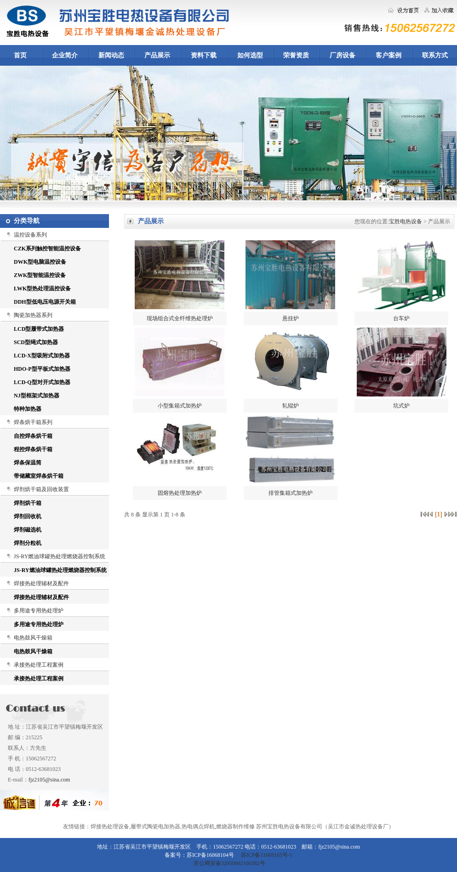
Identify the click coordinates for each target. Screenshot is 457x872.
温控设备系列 (30, 235)
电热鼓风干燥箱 (33, 637)
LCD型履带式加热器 (39, 329)
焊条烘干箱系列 (33, 422)
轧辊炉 (290, 405)
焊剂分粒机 (27, 543)
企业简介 (65, 55)
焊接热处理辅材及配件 (41, 583)
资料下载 (204, 55)
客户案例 (388, 55)
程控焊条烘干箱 (33, 449)
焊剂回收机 (27, 516)
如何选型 (250, 55)
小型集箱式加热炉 (180, 405)
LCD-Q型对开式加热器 (42, 382)
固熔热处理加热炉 (180, 493)
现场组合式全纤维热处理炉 (180, 318)
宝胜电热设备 (405, 221)
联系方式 (435, 55)
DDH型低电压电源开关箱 (45, 302)
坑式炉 (401, 405)
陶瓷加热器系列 (33, 315)
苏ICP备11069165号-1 (266, 855)
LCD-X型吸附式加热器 (42, 355)
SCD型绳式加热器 (36, 342)
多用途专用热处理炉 (38, 610)
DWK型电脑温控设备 (40, 262)
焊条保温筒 (27, 462)
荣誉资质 (296, 55)
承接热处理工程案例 (38, 665)
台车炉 (401, 318)
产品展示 (157, 55)
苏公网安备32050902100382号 (228, 863)
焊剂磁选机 (27, 530)
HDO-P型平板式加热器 (42, 369)
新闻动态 (111, 55)
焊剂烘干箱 (27, 503)
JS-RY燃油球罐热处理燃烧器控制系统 (59, 556)
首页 (20, 55)
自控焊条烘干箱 (33, 436)
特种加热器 (27, 409)
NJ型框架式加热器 (36, 395)
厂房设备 (342, 55)
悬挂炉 (290, 318)
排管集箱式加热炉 (290, 493)
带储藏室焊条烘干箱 (38, 476)
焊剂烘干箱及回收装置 (41, 489)
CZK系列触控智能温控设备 (47, 248)
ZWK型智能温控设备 (40, 275)
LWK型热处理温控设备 (42, 288)
